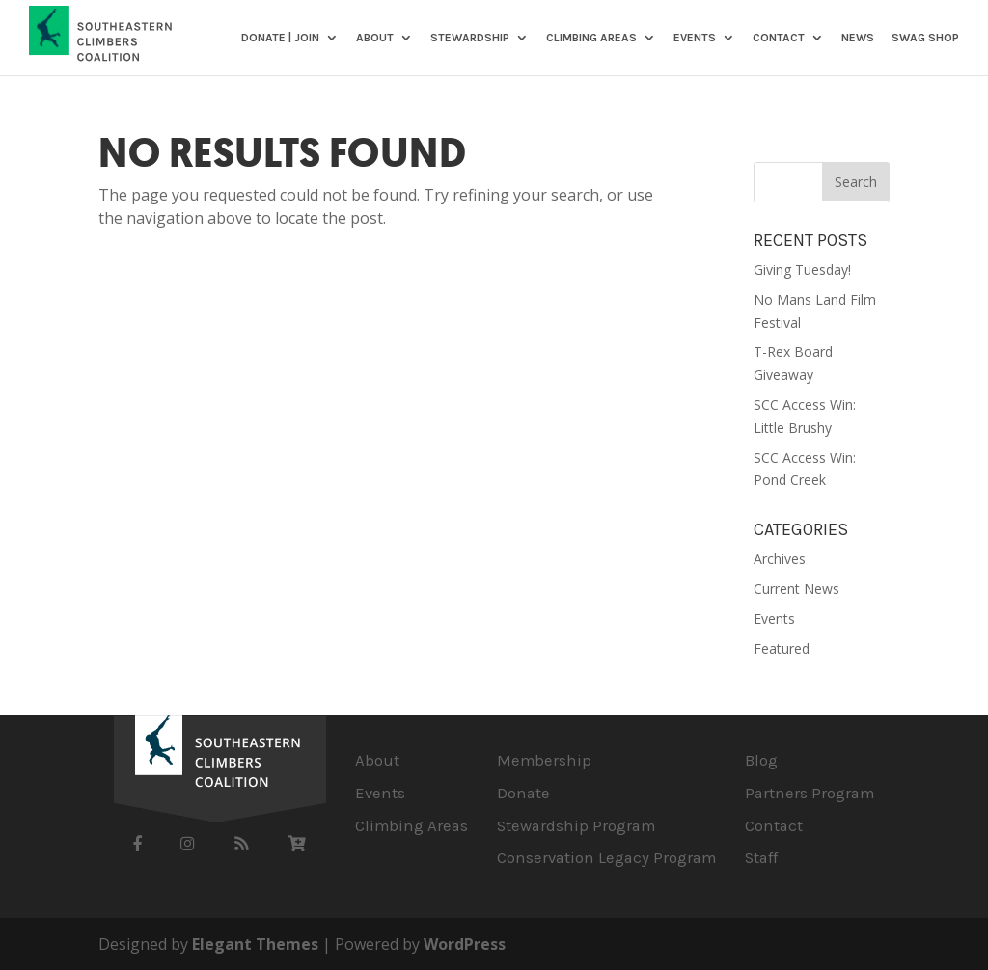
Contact (779, 38)
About (375, 38)
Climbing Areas (591, 38)
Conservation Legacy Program (606, 858)
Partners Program (809, 793)
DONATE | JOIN (280, 38)
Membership (544, 760)
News (857, 38)
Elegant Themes (255, 944)
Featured (782, 648)
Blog (761, 760)
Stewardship (469, 38)
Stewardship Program (576, 826)
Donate (523, 793)
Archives (780, 559)
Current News (796, 588)
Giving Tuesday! (802, 269)
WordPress (465, 944)
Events (694, 38)
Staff (761, 858)
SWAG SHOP (925, 38)
